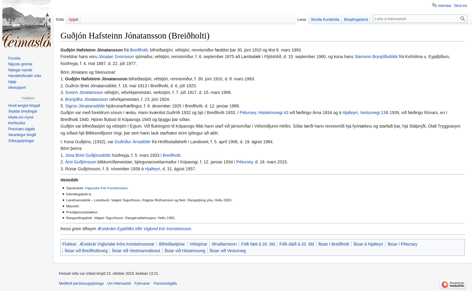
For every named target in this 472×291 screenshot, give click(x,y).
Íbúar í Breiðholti (333, 244)
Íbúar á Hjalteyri (368, 244)
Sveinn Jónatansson (84, 92)
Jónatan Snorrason (116, 56)
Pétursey (244, 161)
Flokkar (69, 244)
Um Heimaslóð (119, 283)
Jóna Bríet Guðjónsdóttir (88, 155)
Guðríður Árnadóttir (133, 141)
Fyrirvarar (142, 283)
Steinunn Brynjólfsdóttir (376, 56)
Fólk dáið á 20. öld (296, 244)
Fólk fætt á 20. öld (258, 244)
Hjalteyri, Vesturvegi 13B (366, 112)
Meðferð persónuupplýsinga (81, 283)
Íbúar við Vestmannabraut (136, 250)
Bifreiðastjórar (172, 244)
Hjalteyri (152, 168)
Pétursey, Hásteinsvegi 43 (264, 112)
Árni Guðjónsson (81, 161)
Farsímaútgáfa (165, 283)
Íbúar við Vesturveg (228, 250)
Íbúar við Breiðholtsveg (86, 250)
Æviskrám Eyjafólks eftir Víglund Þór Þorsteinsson (144, 228)
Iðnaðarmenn (224, 244)
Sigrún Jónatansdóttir (85, 106)
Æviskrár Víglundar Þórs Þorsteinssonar (116, 244)
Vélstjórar (198, 244)
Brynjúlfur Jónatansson (86, 99)
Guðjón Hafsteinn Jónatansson (96, 78)
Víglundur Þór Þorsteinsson (106, 188)
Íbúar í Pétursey (403, 244)
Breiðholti (139, 50)
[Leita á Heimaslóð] (420, 18)
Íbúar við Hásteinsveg (185, 250)
